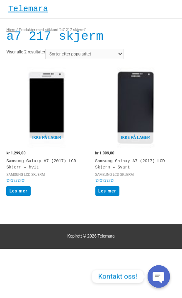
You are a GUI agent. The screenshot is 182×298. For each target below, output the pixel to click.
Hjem (10, 29)
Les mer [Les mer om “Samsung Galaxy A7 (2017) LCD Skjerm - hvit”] (18, 191)
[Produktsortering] (84, 54)
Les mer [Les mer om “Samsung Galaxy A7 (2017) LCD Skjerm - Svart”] (107, 191)
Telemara (28, 9)
